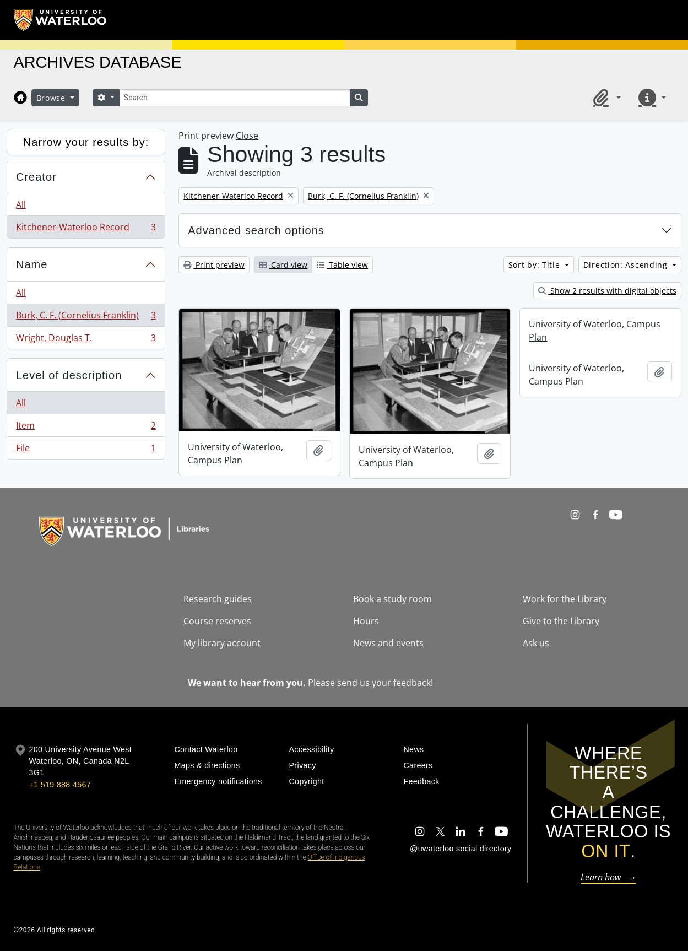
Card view (283, 265)
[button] (605, 97)
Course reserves (217, 621)
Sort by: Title (535, 265)
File (85, 450)
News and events (388, 643)
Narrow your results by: (86, 142)
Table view (342, 265)
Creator (36, 177)
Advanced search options (256, 230)
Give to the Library (561, 621)
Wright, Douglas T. (85, 340)
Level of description (69, 375)
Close (247, 135)
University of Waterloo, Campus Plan (594, 330)
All (21, 204)
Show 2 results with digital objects (607, 290)
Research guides (217, 599)
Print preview (214, 265)
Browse (52, 98)
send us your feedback (384, 683)
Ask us (536, 643)
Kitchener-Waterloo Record (85, 229)
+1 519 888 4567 (60, 784)
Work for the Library (564, 599)
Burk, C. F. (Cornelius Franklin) (85, 318)
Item (85, 428)
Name (31, 264)
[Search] (234, 97)
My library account (222, 643)
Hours (366, 621)
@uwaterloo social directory (460, 848)
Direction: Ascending (626, 265)
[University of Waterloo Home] (60, 20)
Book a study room (392, 599)
